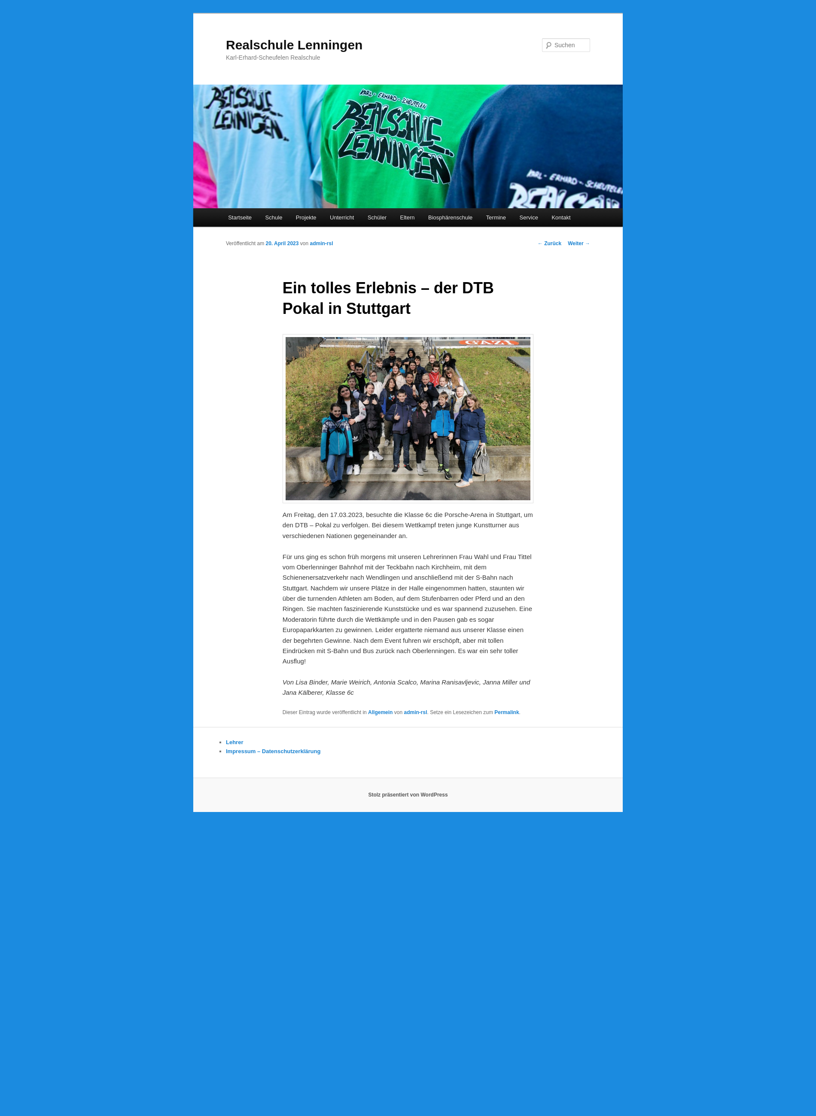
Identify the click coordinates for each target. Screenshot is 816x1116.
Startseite (240, 217)
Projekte (306, 217)
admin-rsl (321, 243)
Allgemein (380, 712)
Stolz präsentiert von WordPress (408, 795)
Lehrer (234, 742)
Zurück (549, 243)
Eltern (407, 217)
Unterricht (342, 217)
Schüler (377, 217)
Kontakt (560, 217)
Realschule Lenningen (294, 45)
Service (529, 217)
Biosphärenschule (450, 217)
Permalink (506, 712)
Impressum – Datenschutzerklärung (273, 751)
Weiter (579, 243)
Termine (496, 217)
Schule (274, 217)
